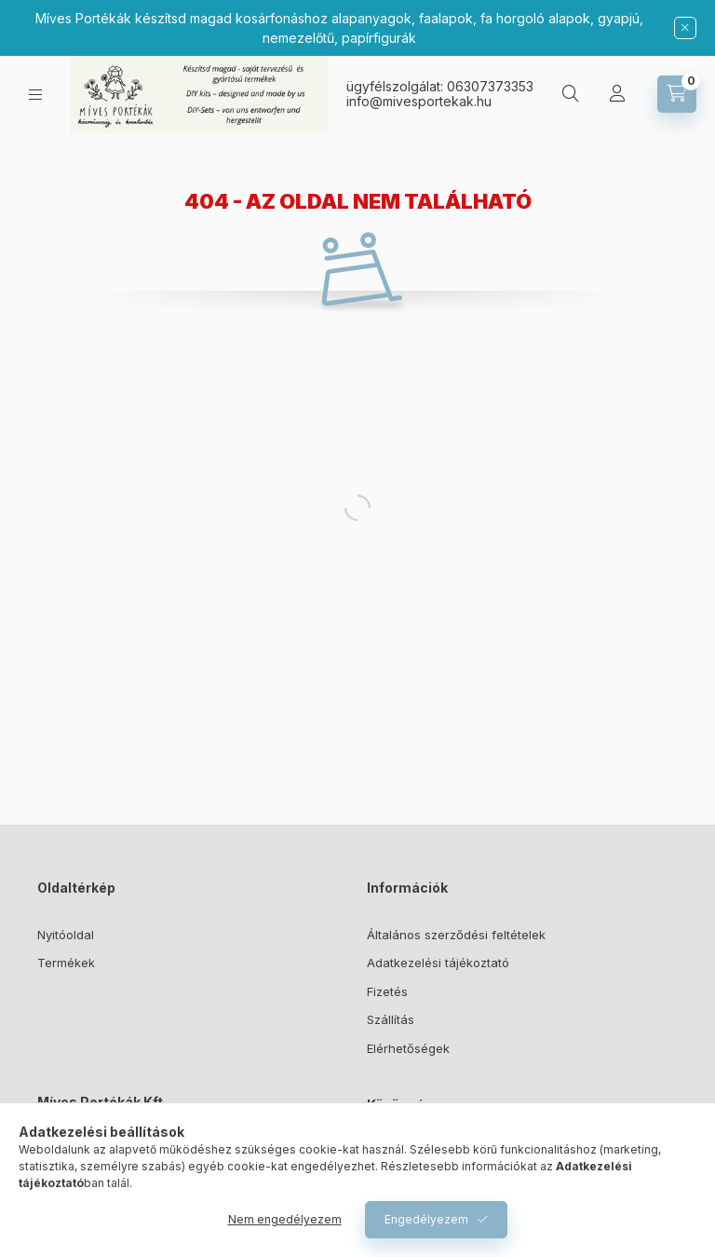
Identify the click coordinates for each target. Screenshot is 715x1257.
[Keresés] (570, 94)
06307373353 (490, 86)
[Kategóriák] (35, 94)
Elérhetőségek (408, 1048)
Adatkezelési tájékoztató (438, 962)
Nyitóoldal (65, 934)
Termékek (66, 962)
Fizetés (387, 991)
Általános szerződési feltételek (456, 934)
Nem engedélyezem (285, 1219)
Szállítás (390, 1019)
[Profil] (617, 94)
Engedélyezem (426, 1219)
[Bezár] (685, 28)
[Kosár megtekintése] (676, 94)
